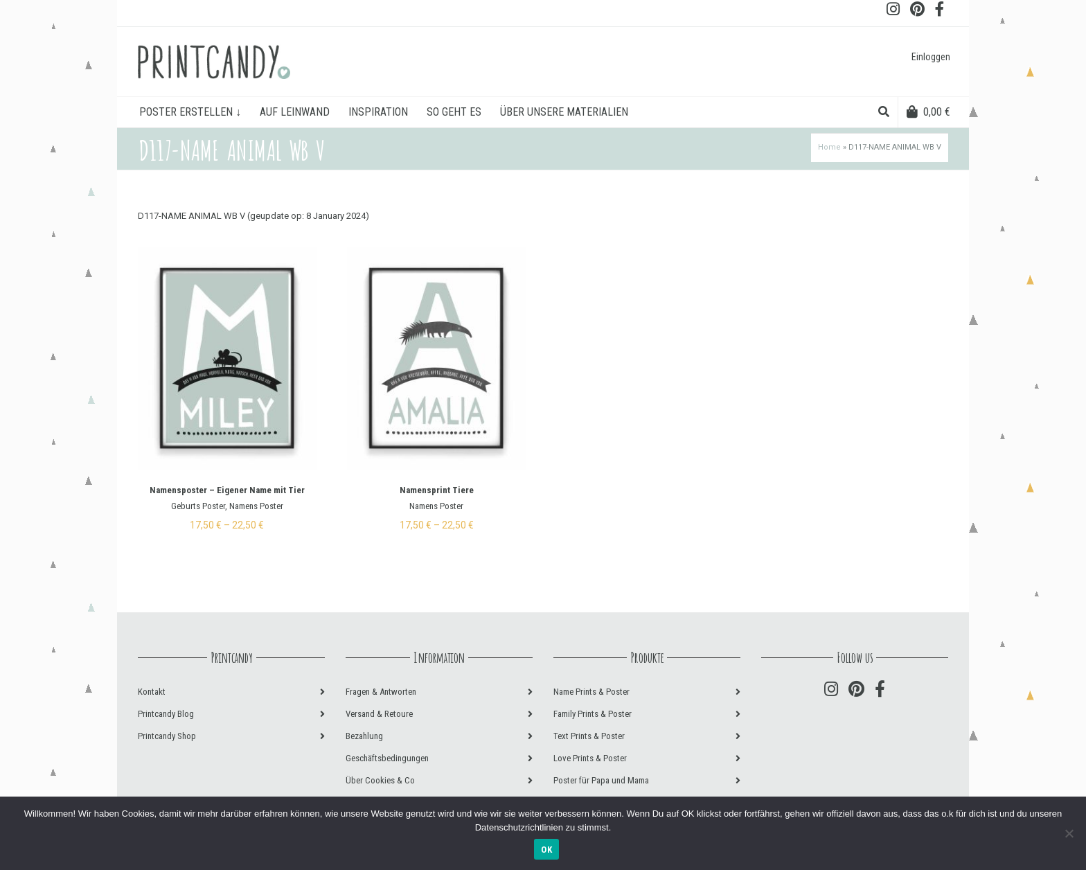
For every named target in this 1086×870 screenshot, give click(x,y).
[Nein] (1069, 833)
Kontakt (152, 691)
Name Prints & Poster (591, 691)
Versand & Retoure (379, 714)
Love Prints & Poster (590, 758)
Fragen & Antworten (381, 691)
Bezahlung (364, 736)
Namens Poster (256, 506)
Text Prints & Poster (589, 736)
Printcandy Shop (167, 736)
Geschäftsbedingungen (387, 758)
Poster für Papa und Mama (601, 780)
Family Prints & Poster (592, 714)
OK (546, 849)
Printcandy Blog (166, 714)
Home (829, 147)
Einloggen (930, 56)
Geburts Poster (198, 506)
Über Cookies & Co (380, 780)
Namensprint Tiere (437, 490)
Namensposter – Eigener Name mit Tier (227, 490)
